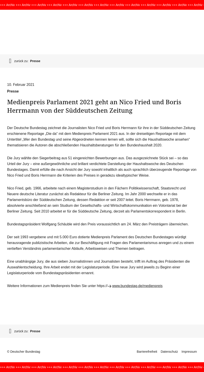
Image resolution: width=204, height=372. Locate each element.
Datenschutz (169, 351)
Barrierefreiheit (147, 351)
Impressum (189, 351)
